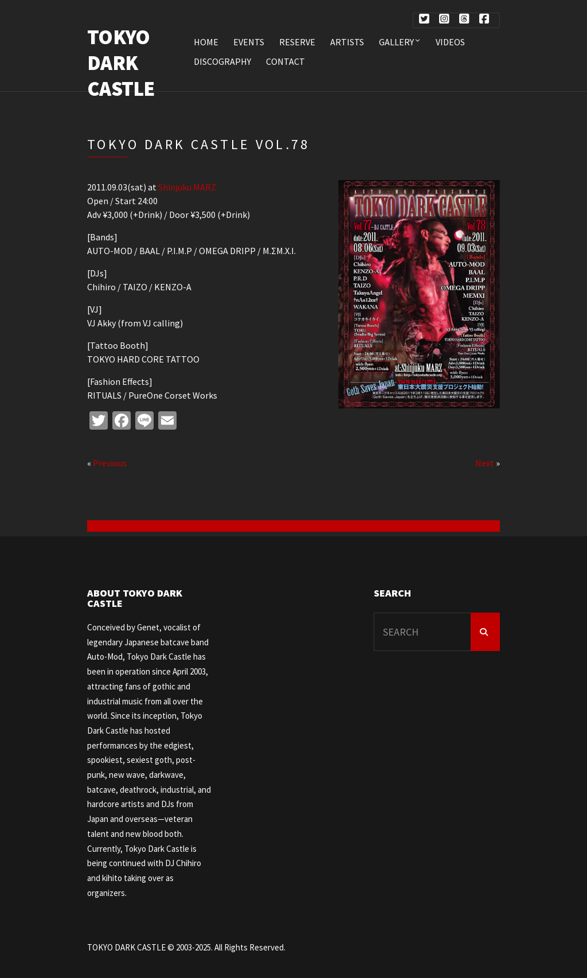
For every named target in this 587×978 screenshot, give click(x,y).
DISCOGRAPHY (222, 61)
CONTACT (285, 61)
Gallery (396, 42)
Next (484, 463)
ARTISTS (347, 42)
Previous (110, 463)
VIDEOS (450, 42)
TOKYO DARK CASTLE (121, 63)
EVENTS (248, 42)
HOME (206, 42)
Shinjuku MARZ (187, 187)
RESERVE (297, 42)
